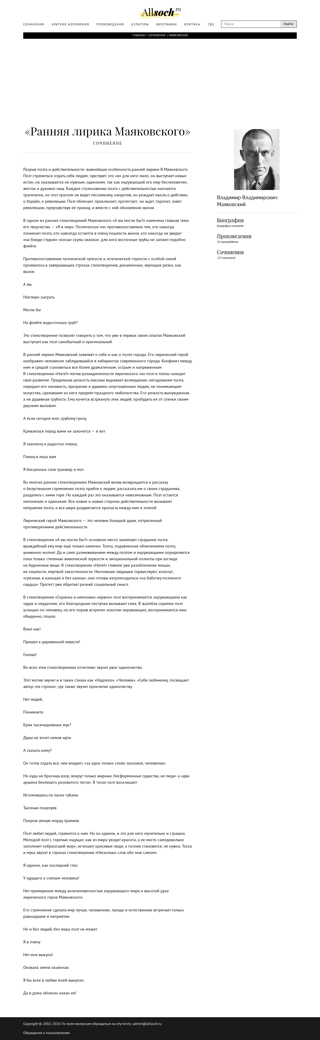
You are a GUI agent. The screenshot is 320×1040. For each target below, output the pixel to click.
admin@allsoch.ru (147, 1024)
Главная (138, 35)
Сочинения (156, 35)
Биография (230, 220)
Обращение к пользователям (46, 1033)
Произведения (234, 236)
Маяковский (178, 35)
